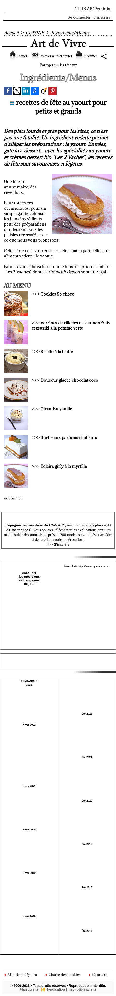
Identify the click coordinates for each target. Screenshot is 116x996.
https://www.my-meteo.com (93, 567)
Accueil (11, 32)
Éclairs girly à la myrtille (64, 467)
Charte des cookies (63, 974)
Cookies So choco (58, 294)
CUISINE (36, 32)
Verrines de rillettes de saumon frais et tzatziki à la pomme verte (71, 326)
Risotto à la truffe (57, 352)
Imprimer (96, 56)
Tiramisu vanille (56, 409)
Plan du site (28, 989)
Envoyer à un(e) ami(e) (54, 56)
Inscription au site (82, 989)
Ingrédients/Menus (72, 32)
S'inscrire (101, 17)
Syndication (55, 989)
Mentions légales (20, 974)
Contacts (98, 974)
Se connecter (79, 17)
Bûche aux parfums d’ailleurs (69, 438)
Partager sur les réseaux (58, 65)
